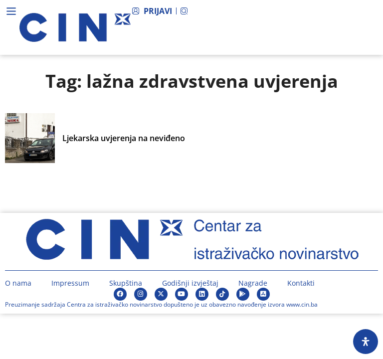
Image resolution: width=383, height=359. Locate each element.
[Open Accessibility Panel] (365, 341)
